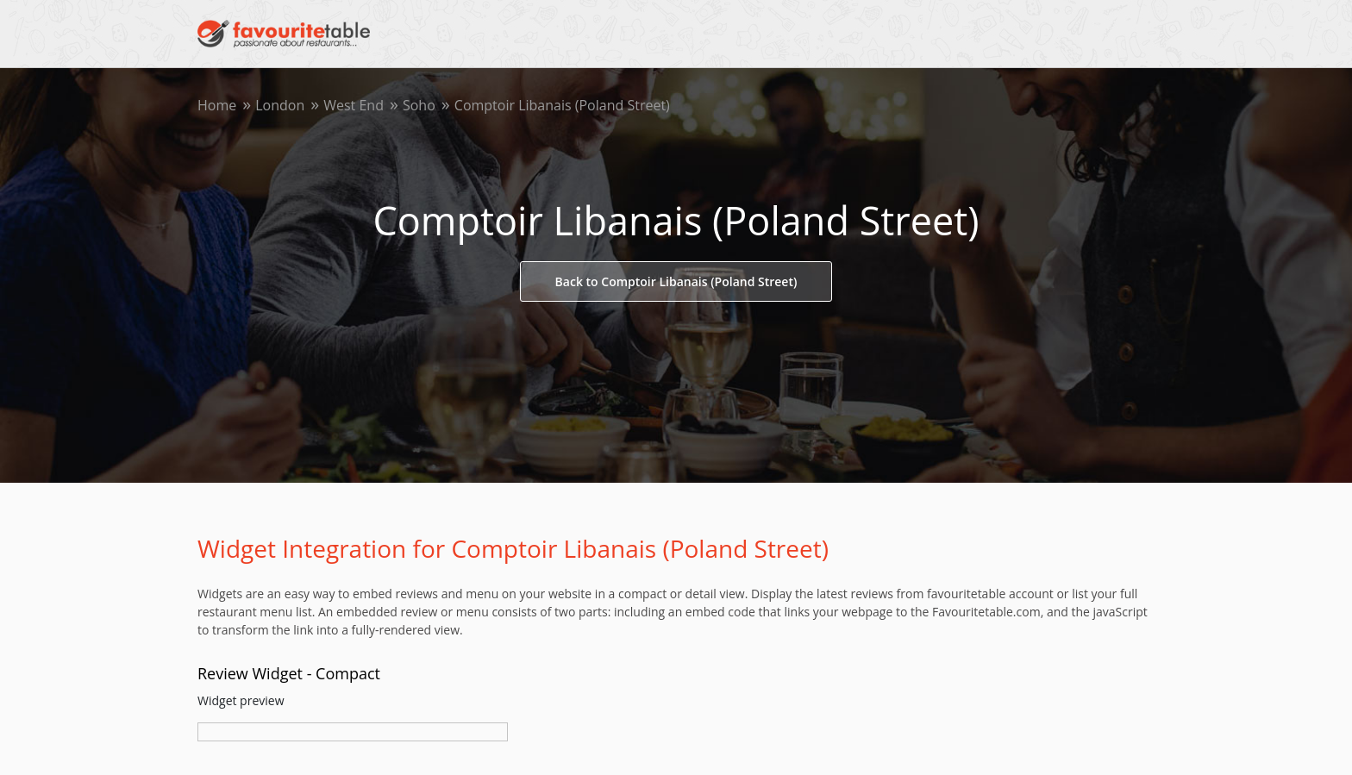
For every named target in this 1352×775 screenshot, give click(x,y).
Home (216, 105)
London (279, 105)
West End (353, 105)
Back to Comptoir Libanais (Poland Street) (676, 281)
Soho (419, 105)
